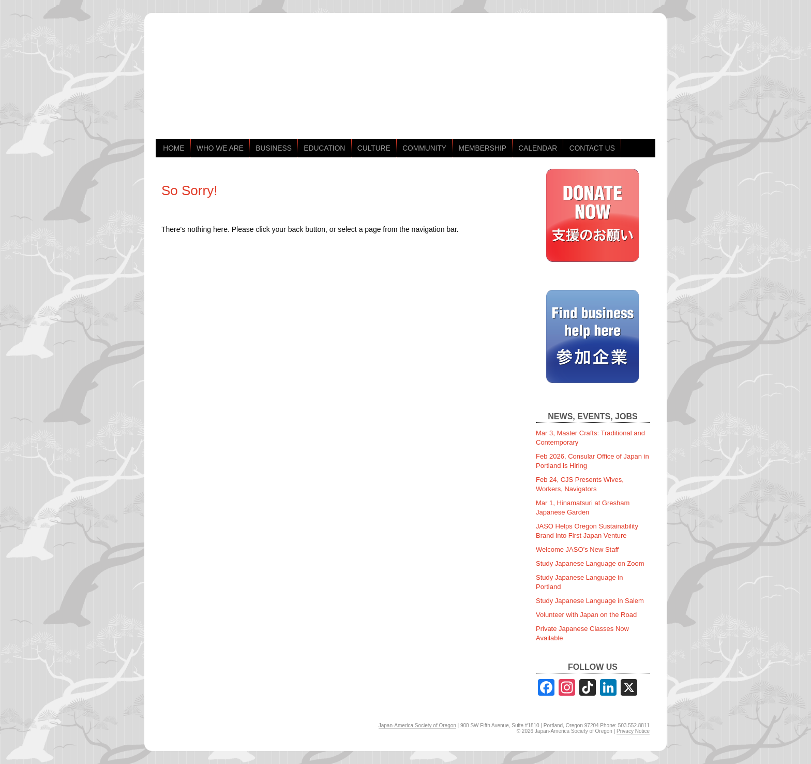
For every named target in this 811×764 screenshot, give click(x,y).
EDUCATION (324, 148)
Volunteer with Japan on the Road (586, 615)
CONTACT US (592, 148)
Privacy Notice (633, 731)
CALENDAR (537, 148)
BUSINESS (274, 148)
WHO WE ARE (220, 148)
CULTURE (374, 148)
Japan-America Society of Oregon (417, 725)
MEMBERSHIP (482, 148)
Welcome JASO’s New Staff (577, 549)
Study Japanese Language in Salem (590, 601)
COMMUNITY (424, 148)
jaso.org (259, 81)
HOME (173, 148)
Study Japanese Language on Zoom (590, 563)
